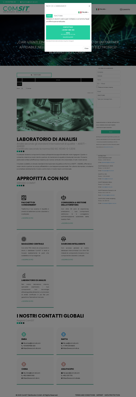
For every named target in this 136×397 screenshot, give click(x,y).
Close (86, 48)
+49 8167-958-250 (68, 30)
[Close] (89, 6)
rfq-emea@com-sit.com (68, 34)
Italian (84, 12)
